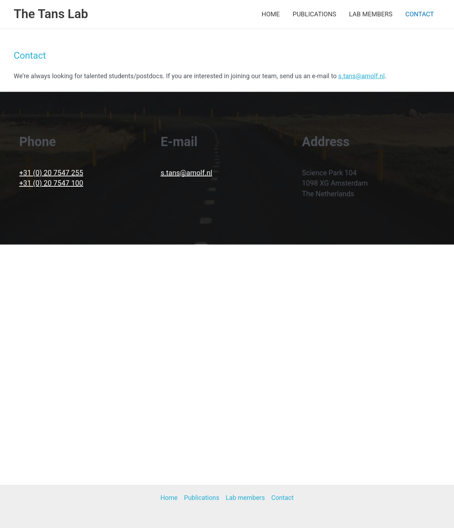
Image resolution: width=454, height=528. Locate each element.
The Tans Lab (51, 14)
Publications (314, 14)
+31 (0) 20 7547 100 (51, 183)
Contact (419, 14)
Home (271, 14)
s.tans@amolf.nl (361, 76)
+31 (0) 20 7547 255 (51, 173)
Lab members (370, 14)
